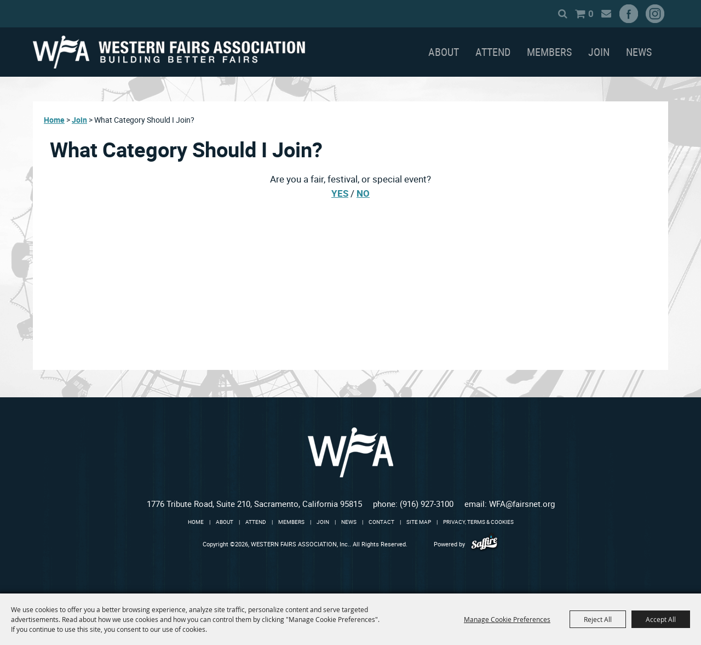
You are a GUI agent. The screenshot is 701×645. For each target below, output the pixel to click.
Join (599, 51)
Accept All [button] (661, 619)
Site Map (418, 522)
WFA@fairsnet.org (522, 503)
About (443, 51)
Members (549, 51)
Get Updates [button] (592, 13)
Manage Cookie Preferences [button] (507, 619)
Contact (381, 522)
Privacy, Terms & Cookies (478, 522)
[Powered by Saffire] (484, 544)
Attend (492, 51)
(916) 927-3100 (426, 503)
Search (549, 13)
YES (339, 193)
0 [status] (577, 13)
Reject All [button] (598, 619)
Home (54, 120)
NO (363, 193)
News (639, 51)
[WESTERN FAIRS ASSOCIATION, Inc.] (169, 52)
